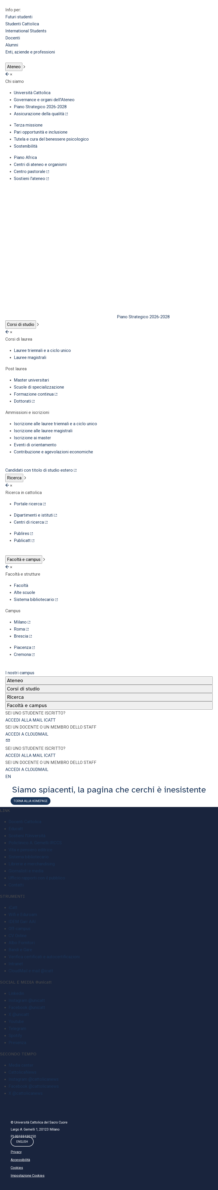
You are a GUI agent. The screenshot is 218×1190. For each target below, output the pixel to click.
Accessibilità (20, 1160)
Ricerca (14, 477)
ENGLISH (22, 1141)
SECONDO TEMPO (18, 1054)
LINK (5, 810)
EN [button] (8, 776)
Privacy (16, 1152)
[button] (109, 741)
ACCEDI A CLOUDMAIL (26, 734)
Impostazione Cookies (27, 1176)
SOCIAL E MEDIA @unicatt (26, 982)
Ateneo (14, 66)
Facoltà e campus (23, 559)
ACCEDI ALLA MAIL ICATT (30, 720)
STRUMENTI (12, 896)
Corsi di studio (20, 324)
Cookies (17, 1168)
